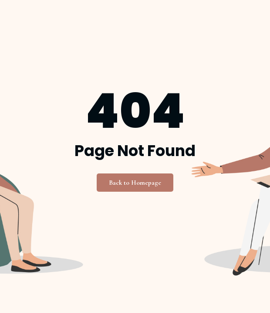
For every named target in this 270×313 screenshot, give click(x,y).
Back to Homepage (135, 182)
